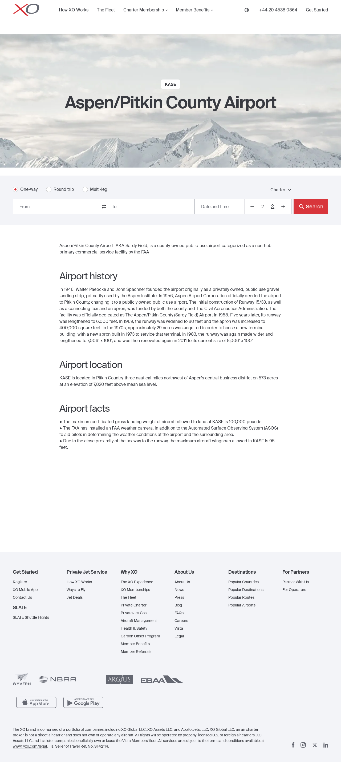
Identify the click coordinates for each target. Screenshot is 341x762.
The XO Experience (137, 582)
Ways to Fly (76, 589)
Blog (178, 605)
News (179, 589)
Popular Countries (243, 582)
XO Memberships (135, 589)
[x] (315, 745)
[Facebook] (293, 745)
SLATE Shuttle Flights (31, 617)
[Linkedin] (325, 745)
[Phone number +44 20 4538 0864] (278, 17)
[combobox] (58, 206)
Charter (280, 190)
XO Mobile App (25, 589)
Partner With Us (295, 582)
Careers (181, 620)
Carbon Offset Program (140, 636)
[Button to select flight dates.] (220, 206)
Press (179, 597)
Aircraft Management (139, 620)
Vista (178, 628)
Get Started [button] (317, 17)
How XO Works (73, 17)
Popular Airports (241, 605)
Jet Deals (75, 597)
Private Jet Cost (134, 612)
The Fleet (106, 17)
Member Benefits (192, 17)
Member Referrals (136, 651)
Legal (179, 636)
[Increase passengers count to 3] (283, 206)
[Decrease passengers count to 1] (252, 206)
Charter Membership (143, 17)
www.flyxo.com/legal (30, 746)
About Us (182, 582)
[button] (36, 572)
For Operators (294, 589)
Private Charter (134, 605)
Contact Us (22, 597)
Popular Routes (241, 597)
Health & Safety (134, 628)
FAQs (179, 612)
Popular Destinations (245, 589)
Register (20, 582)
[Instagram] (303, 745)
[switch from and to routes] (104, 206)
